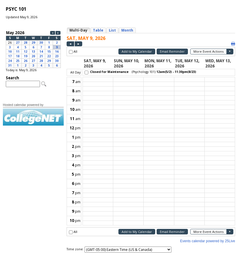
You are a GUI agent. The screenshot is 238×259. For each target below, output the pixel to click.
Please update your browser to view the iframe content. (33, 49)
